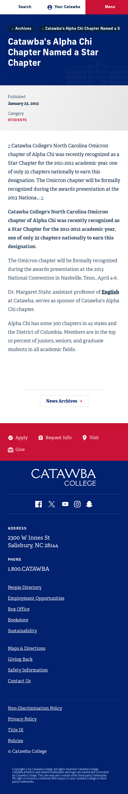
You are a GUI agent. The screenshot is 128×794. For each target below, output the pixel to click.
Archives (23, 29)
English (110, 292)
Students (17, 120)
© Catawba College (27, 751)
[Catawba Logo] (64, 477)
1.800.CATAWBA (28, 568)
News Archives (61, 401)
